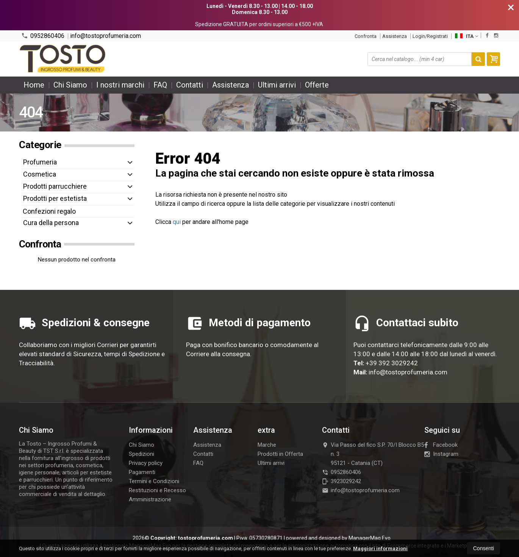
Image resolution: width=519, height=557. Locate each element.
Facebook (441, 444)
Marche (267, 444)
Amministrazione (150, 499)
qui (177, 221)
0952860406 (42, 35)
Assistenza (394, 36)
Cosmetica (39, 174)
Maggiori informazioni (380, 548)
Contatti (189, 84)
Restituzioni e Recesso (157, 490)
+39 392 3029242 (392, 363)
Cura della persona (51, 223)
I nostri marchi (120, 84)
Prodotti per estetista (55, 198)
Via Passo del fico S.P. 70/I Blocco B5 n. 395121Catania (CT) (373, 453)
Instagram (441, 454)
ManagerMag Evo (370, 538)
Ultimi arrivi (277, 84)
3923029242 (341, 481)
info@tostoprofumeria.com (105, 36)
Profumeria (40, 162)
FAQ (160, 84)
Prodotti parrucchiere (55, 186)
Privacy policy (146, 463)
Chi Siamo (70, 84)
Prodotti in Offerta (280, 454)
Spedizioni (141, 454)
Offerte (317, 84)
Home (33, 84)
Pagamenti (142, 472)
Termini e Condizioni (154, 481)
